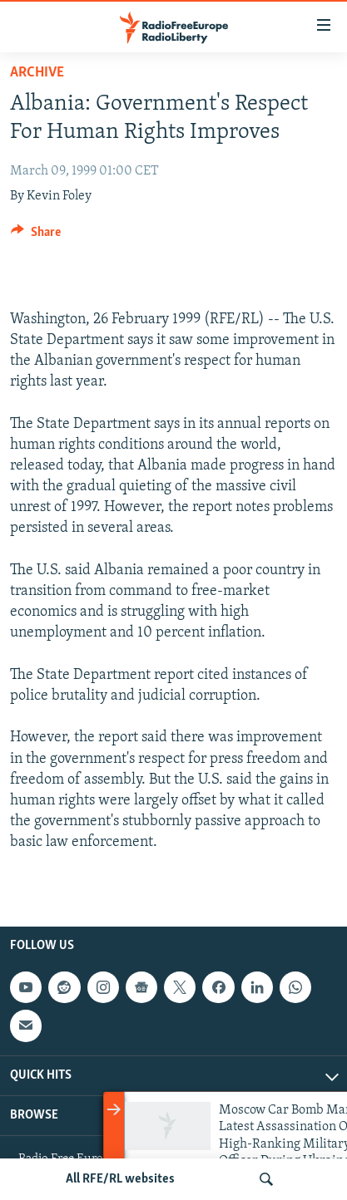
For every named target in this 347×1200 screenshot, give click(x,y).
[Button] (36, 236)
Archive (37, 73)
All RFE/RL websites (120, 1179)
